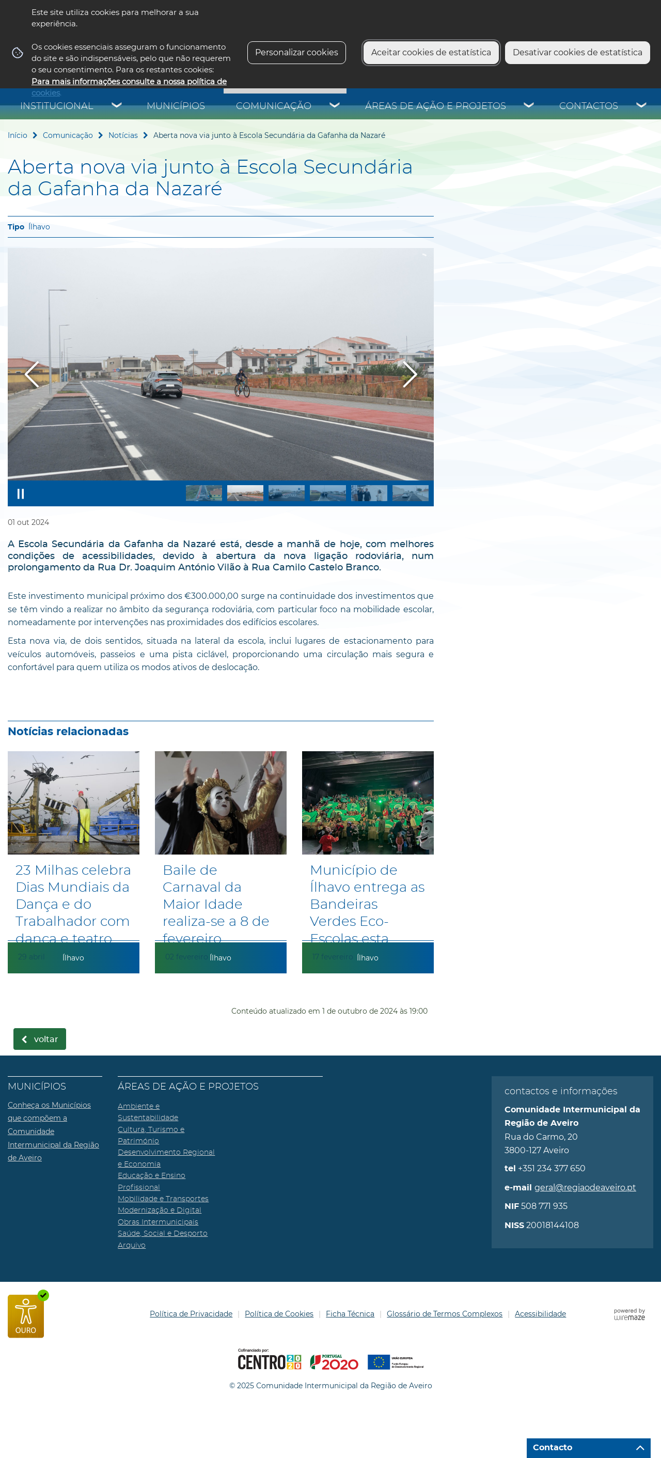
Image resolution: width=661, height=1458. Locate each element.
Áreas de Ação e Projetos (435, 106)
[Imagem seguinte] (409, 374)
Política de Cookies (279, 1314)
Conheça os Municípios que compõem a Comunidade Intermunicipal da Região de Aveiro (53, 1131)
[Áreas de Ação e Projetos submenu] (529, 106)
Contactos (588, 106)
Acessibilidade (540, 1314)
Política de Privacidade (191, 1314)
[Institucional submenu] (117, 106)
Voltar (46, 1039)
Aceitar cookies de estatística (431, 52)
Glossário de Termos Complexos (444, 1314)
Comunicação (273, 106)
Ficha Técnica (350, 1314)
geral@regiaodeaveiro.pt (585, 1187)
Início (17, 135)
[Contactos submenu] (642, 106)
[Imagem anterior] (31, 374)
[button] (204, 493)
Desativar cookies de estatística (577, 52)
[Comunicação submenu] (335, 106)
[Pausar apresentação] (21, 493)
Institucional (56, 106)
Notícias (123, 135)
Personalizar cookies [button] (296, 52)
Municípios (176, 106)
